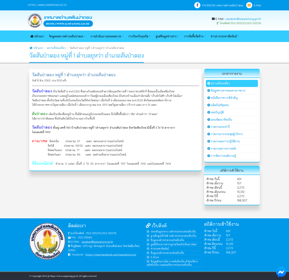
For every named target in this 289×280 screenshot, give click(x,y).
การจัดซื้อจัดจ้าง (193, 36)
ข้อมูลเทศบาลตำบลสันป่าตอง (66, 36)
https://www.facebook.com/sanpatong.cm (110, 254)
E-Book (153, 257)
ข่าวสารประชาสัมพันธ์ (224, 36)
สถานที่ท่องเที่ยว (56, 48)
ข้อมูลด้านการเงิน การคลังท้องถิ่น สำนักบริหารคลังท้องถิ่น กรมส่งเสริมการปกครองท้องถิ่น (172, 263)
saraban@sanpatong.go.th (243, 19)
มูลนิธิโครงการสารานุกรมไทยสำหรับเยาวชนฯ (172, 244)
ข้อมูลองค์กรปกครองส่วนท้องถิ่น (165, 240)
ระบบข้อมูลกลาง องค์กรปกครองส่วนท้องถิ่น (171, 231)
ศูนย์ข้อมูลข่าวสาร (166, 36)
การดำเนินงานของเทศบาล (106, 36)
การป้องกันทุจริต (138, 36)
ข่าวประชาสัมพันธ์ (158, 248)
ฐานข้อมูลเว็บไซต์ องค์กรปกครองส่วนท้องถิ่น (171, 235)
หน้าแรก (37, 36)
